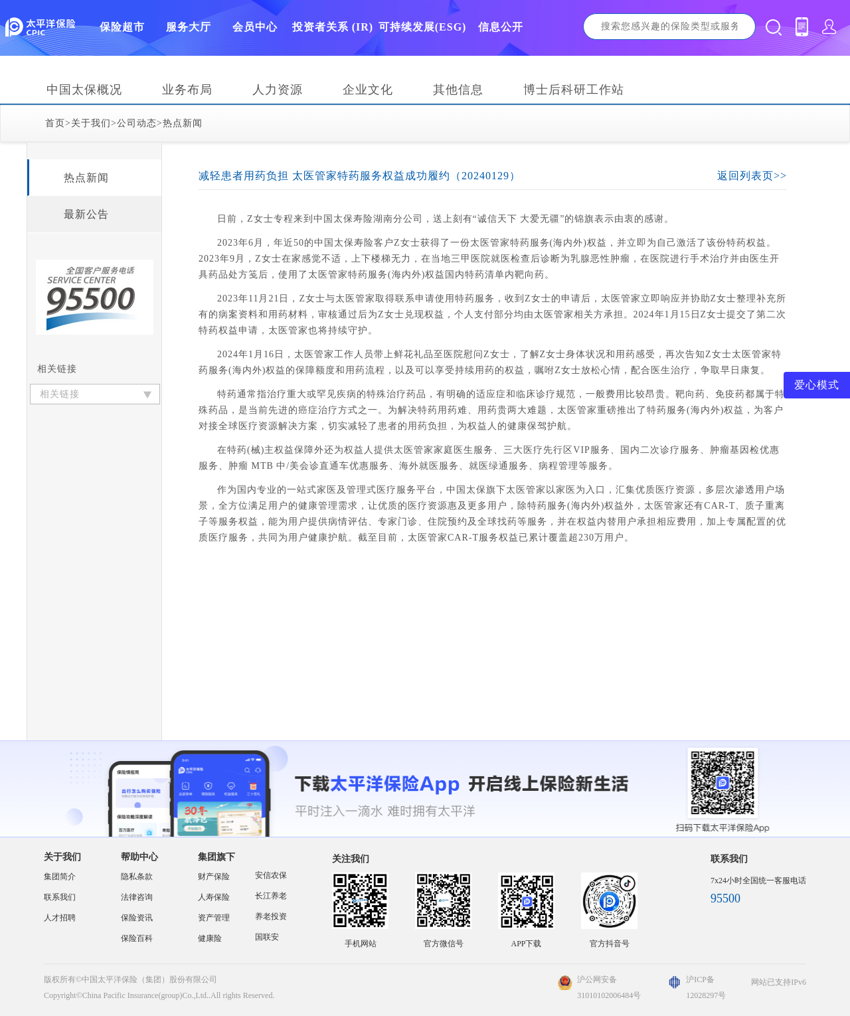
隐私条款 (137, 876)
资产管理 (214, 917)
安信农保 (271, 875)
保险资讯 (137, 917)
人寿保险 (214, 897)
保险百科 (137, 938)
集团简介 (60, 876)
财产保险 (214, 876)
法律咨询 (137, 897)
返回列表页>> (752, 175)
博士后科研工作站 (573, 89)
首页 (55, 123)
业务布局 (187, 89)
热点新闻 (183, 123)
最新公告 (86, 214)
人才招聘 (60, 917)
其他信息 (458, 89)
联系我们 (60, 897)
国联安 (267, 937)
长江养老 (271, 895)
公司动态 (137, 123)
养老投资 (271, 916)
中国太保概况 (84, 89)
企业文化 (368, 89)
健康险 (210, 938)
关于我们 (91, 123)
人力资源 (277, 89)
